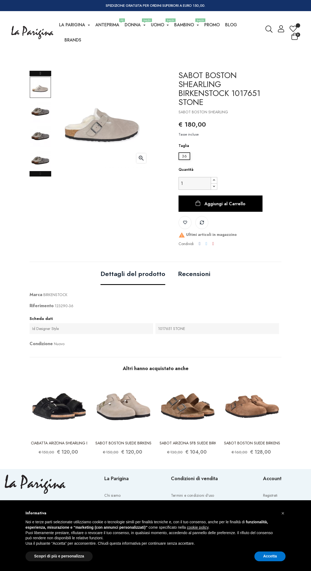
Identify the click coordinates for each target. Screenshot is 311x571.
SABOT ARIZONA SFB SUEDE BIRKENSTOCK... (188, 464)
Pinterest (213, 265)
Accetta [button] (270, 556)
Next (40, 95)
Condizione (41, 366)
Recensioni (194, 296)
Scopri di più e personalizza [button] (59, 556)
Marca (36, 316)
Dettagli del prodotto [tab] (133, 296)
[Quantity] (195, 205)
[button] (282, 513)
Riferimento (42, 328)
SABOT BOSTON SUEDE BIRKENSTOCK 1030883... (123, 464)
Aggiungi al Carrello (224, 226)
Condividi (199, 265)
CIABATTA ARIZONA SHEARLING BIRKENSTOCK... (59, 464)
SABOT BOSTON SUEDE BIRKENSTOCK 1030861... (252, 464)
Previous (40, 195)
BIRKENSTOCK (55, 316)
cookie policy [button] (197, 527)
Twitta (206, 265)
